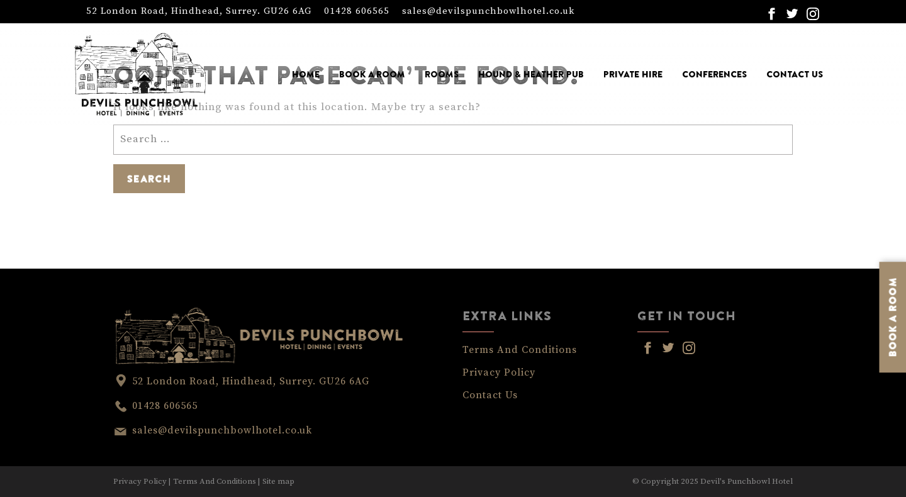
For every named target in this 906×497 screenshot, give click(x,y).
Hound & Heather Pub (531, 74)
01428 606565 (356, 11)
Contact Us (794, 74)
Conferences (714, 74)
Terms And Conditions (519, 349)
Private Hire (633, 74)
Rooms (442, 74)
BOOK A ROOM (893, 317)
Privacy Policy (498, 372)
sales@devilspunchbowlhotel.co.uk (488, 11)
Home (306, 74)
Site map (278, 481)
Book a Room (372, 74)
